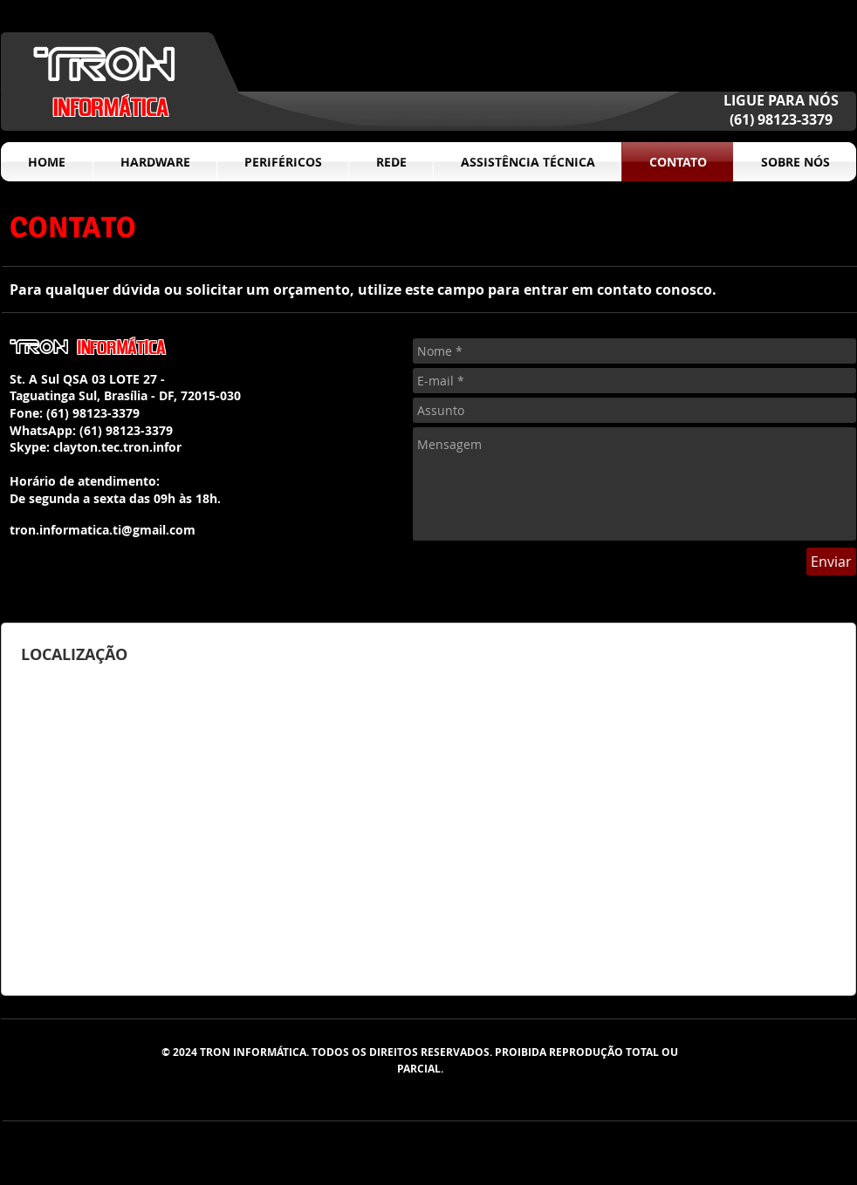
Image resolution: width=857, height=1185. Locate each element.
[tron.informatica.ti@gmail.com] (102, 530)
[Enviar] (831, 561)
